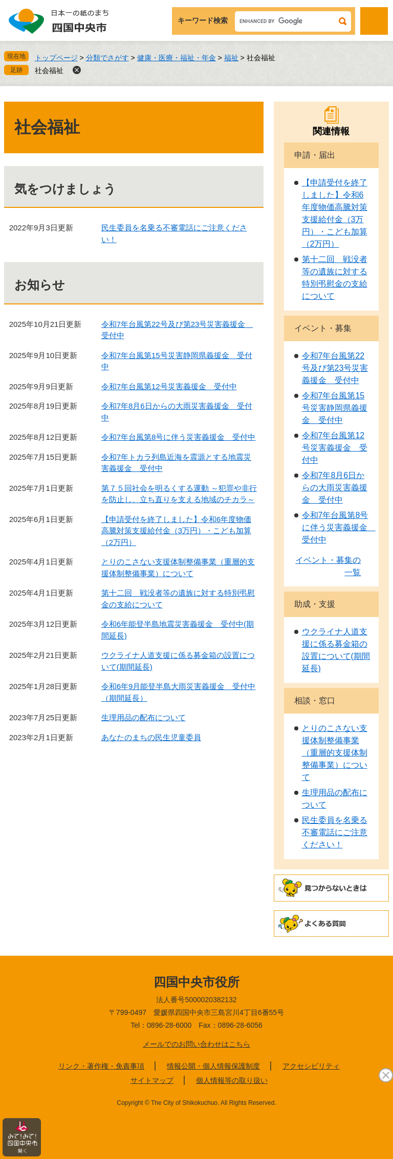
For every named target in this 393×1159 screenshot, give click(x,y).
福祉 (231, 58)
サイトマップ (151, 1080)
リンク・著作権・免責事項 (101, 1066)
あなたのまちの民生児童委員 (151, 737)
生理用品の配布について (143, 717)
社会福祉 (49, 70)
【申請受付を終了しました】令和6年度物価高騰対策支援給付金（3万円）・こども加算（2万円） (176, 531)
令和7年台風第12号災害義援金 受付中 (169, 386)
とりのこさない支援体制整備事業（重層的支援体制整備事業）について (334, 753)
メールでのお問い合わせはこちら (196, 1044)
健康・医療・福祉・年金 (176, 58)
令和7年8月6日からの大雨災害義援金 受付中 (334, 487)
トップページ (56, 58)
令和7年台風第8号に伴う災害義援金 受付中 (178, 437)
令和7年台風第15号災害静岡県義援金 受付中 (334, 407)
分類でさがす (107, 58)
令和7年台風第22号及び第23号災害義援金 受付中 (335, 368)
